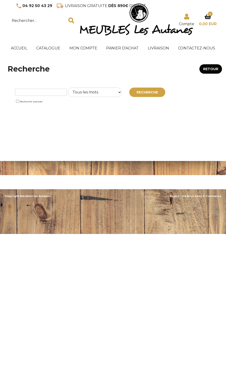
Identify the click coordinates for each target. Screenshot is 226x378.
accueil (19, 48)
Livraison (158, 48)
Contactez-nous (196, 48)
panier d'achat (122, 48)
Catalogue (48, 48)
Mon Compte (83, 48)
